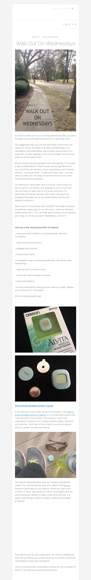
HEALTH (36, 37)
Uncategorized (50, 37)
